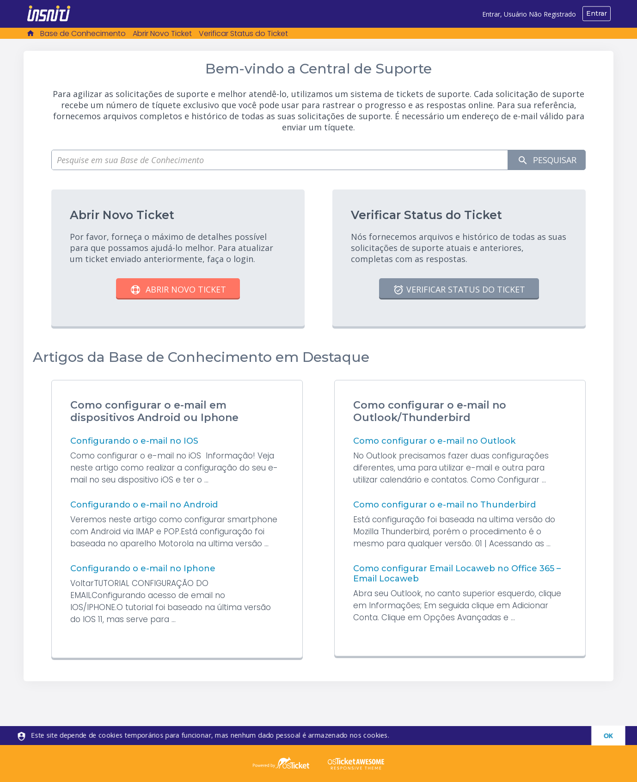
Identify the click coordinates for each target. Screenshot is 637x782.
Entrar (596, 13)
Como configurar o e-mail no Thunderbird (444, 505)
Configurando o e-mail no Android (144, 505)
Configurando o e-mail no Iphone (142, 568)
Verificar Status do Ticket (243, 33)
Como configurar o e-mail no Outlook (434, 441)
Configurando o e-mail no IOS (134, 441)
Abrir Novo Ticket (162, 33)
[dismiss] (602, 735)
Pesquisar (546, 160)
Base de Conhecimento (83, 33)
